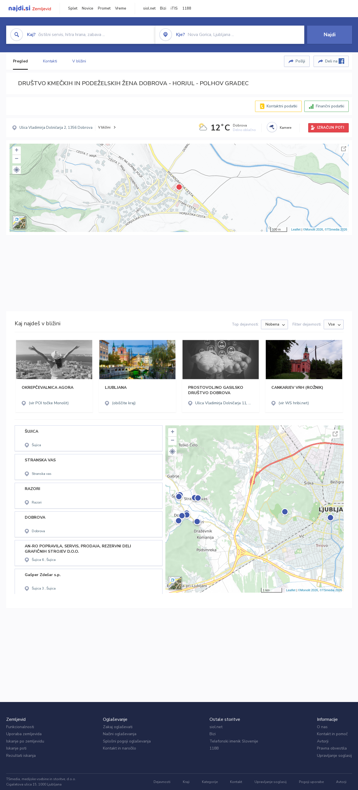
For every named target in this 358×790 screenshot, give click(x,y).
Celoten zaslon (343, 149)
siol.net (149, 8)
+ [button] (16, 150)
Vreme (120, 8)
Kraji (186, 782)
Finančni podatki (330, 106)
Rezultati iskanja (21, 755)
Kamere (285, 127)
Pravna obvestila (332, 748)
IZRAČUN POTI (330, 127)
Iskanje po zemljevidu (25, 741)
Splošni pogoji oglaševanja (127, 741)
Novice (87, 8)
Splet (72, 8)
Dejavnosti (162, 782)
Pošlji (300, 61)
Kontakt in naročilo (119, 748)
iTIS (174, 8)
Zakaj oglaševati (117, 727)
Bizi (163, 8)
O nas (322, 727)
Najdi (330, 34)
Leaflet (296, 229)
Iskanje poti (16, 748)
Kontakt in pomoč (332, 734)
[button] (16, 170)
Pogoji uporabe (311, 782)
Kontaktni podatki (282, 106)
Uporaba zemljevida (24, 734)
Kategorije (210, 782)
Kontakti (50, 61)
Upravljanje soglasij (334, 755)
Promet (104, 8)
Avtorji (322, 741)
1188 (186, 8)
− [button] (16, 159)
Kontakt (236, 782)
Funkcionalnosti (20, 727)
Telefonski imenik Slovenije (234, 741)
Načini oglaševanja (119, 734)
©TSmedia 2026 (336, 229)
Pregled (20, 61)
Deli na (334, 61)
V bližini (79, 61)
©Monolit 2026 (313, 229)
